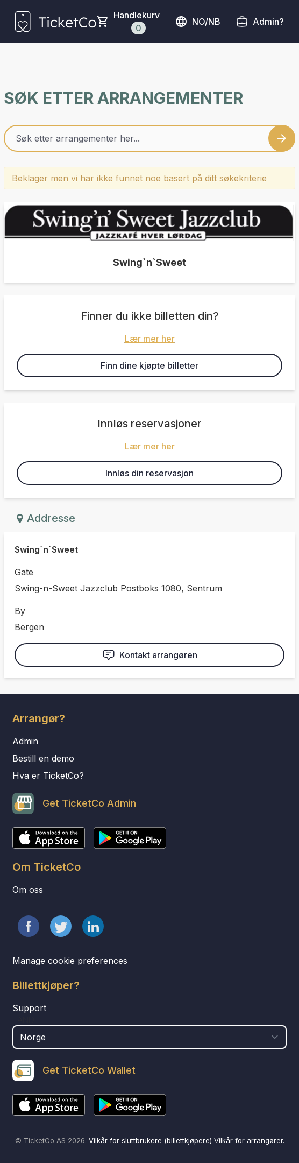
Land (23, 1019)
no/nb (197, 21)
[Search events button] (281, 138)
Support (29, 1008)
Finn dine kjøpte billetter (149, 365)
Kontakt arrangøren (149, 655)
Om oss (27, 889)
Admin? (268, 21)
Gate (24, 572)
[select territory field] (149, 1037)
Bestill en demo (43, 758)
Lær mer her (150, 338)
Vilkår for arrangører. (249, 1140)
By (20, 610)
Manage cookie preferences (69, 960)
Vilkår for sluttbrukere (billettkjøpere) (150, 1140)
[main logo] (55, 21)
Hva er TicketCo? (48, 775)
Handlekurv (136, 22)
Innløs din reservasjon (149, 473)
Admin (25, 741)
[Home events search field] (149, 138)
